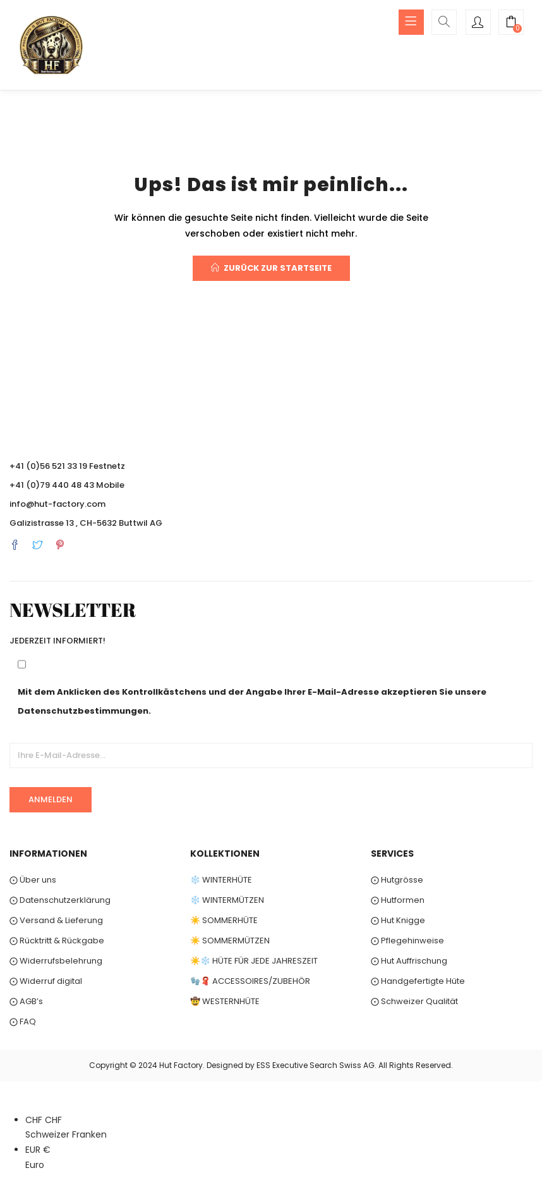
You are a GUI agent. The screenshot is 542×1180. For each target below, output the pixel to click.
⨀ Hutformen (398, 900)
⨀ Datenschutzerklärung (60, 900)
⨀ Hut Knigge (398, 920)
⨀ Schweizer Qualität (414, 1001)
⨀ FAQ (22, 1021)
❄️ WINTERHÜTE (221, 880)
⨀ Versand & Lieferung (56, 920)
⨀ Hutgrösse (397, 880)
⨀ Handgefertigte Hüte (418, 981)
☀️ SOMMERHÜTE (224, 920)
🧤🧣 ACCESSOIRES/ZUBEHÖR (250, 981)
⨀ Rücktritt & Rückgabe (56, 941)
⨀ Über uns (32, 880)
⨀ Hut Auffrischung (409, 961)
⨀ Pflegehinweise (407, 941)
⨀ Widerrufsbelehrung (55, 961)
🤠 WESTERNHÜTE (225, 1001)
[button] (511, 23)
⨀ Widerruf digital (45, 981)
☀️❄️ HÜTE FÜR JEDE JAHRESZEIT (254, 961)
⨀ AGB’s (26, 1001)
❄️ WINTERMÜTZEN (227, 900)
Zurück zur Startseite (271, 268)
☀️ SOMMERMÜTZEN (230, 941)
